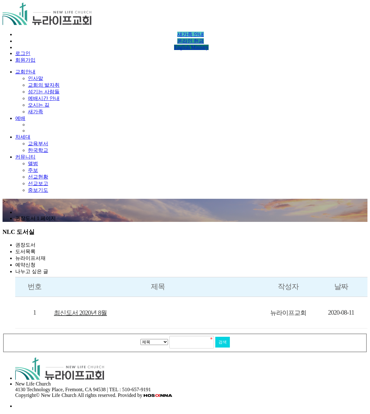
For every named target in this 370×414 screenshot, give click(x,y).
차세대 (22, 137)
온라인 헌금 (190, 41)
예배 (20, 118)
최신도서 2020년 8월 (80, 312)
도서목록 (25, 251)
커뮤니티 (25, 157)
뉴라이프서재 (30, 258)
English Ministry (191, 47)
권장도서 (25, 245)
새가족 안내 (190, 34)
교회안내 (25, 71)
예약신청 (25, 264)
